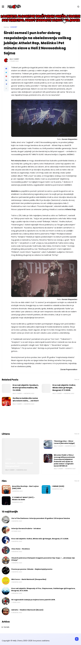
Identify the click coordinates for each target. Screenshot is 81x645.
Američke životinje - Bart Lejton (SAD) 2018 (25, 487)
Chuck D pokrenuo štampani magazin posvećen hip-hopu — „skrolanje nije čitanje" (43, 559)
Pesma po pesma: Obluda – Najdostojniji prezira (31, 569)
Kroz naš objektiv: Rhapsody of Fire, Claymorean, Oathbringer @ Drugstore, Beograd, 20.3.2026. (43, 589)
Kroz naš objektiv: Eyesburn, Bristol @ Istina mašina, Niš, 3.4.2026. (26, 387)
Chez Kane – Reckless (20, 549)
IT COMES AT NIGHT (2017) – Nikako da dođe (23, 498)
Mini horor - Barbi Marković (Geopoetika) (19, 465)
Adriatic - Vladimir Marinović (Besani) (27, 610)
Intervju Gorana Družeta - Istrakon (26, 528)
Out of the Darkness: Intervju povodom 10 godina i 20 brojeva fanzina (40, 518)
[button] (6, 88)
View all (76, 379)
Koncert (14, 27)
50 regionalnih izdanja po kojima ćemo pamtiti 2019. (33, 600)
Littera (8, 459)
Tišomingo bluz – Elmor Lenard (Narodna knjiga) (64, 442)
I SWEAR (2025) (58, 486)
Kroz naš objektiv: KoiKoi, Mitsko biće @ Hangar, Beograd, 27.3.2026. (64, 387)
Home (6, 27)
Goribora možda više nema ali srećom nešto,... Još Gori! (26, 399)
